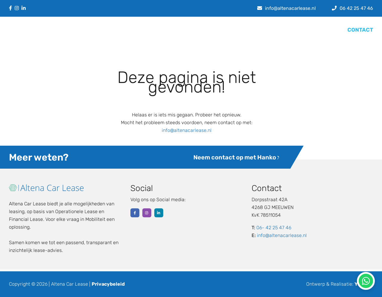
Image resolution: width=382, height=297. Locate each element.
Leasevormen (212, 30)
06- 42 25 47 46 (273, 227)
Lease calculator (169, 30)
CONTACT (360, 30)
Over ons (270, 30)
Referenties (329, 30)
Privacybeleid (108, 284)
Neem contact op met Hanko (236, 157)
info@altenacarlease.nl (187, 130)
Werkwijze (298, 30)
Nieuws (246, 30)
